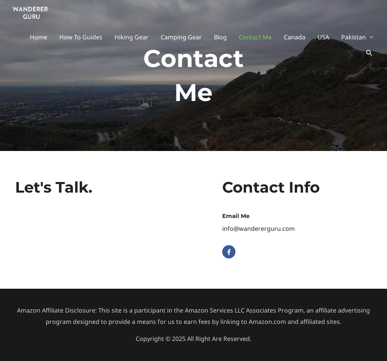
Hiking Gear (132, 37)
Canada (294, 37)
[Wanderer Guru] (30, 12)
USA (323, 37)
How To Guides (80, 37)
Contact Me (255, 37)
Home (38, 37)
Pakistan (353, 37)
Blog (220, 37)
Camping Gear (181, 37)
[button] (369, 53)
